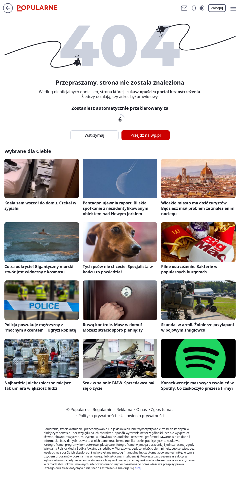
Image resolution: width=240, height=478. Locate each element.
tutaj (138, 468)
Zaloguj (217, 8)
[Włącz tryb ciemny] (198, 8)
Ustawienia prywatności (141, 415)
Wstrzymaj (94, 135)
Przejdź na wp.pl (145, 135)
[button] (233, 8)
